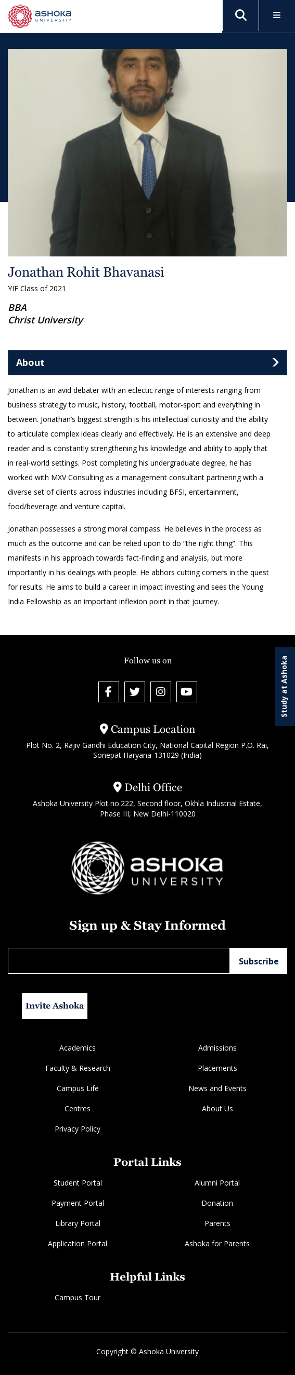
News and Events (217, 1088)
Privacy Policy (77, 1129)
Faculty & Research (77, 1068)
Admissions (217, 1048)
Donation (217, 1203)
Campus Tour (77, 1297)
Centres (78, 1108)
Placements (217, 1068)
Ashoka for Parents (217, 1243)
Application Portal (77, 1243)
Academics (77, 1048)
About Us (217, 1108)
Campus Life (78, 1088)
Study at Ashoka (284, 686)
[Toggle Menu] (277, 15)
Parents (217, 1223)
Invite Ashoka (54, 1006)
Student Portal (78, 1183)
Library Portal (77, 1223)
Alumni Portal (217, 1183)
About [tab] (30, 362)
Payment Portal (78, 1203)
